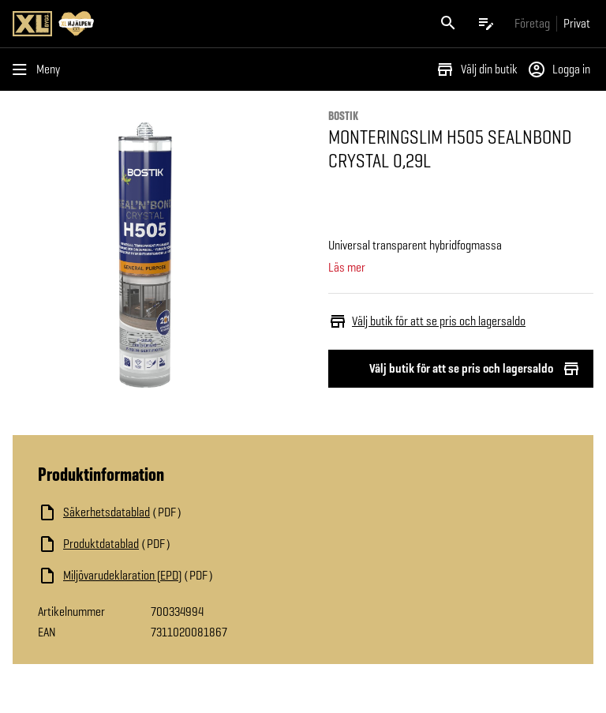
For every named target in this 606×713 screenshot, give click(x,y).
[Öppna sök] (448, 23)
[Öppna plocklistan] (486, 23)
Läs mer (346, 267)
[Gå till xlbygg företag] (532, 23)
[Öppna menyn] (39, 69)
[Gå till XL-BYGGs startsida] (155, 23)
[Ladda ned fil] (196, 512)
